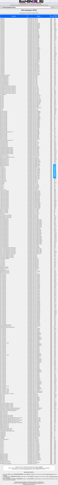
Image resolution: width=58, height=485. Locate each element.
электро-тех (29, 482)
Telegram (48, 467)
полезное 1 (34, 482)
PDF (51, 18)
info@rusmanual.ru (39, 467)
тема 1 (40, 483)
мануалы (25, 483)
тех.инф (36, 483)
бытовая (32, 483)
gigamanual (41, 482)
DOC (51, 94)
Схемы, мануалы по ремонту (21, 482)
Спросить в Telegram (54, 171)
